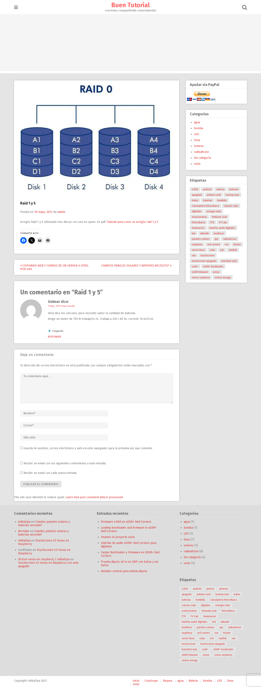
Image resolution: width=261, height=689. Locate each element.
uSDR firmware (200, 272)
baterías (207, 200)
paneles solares (201, 239)
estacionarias (199, 217)
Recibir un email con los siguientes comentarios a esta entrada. (65, 463)
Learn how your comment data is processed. (94, 497)
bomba (198, 128)
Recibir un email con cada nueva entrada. (50, 473)
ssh (222, 250)
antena (220, 189)
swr (194, 255)
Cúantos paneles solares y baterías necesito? (136, 265)
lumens (199, 146)
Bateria (193, 680)
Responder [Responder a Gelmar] (54, 336)
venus (216, 272)
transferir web (229, 261)
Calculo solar (231, 205)
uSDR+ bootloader (213, 266)
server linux (198, 250)
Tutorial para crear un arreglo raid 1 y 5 (132, 222)
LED (196, 134)
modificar (219, 233)
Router (237, 244)
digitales (196, 211)
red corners (213, 244)
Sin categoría (202, 158)
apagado (197, 194)
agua (197, 122)
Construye (151, 680)
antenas (233, 189)
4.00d (195, 189)
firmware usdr (219, 217)
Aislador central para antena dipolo (124, 571)
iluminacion (198, 228)
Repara (167, 680)
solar (197, 164)
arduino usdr (214, 194)
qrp (216, 239)
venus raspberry (201, 277)
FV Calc (223, 222)
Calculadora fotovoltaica (205, 205)
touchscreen (208, 255)
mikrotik (204, 233)
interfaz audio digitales (222, 228)
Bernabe (23, 531)
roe (227, 244)
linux (197, 140)
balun (195, 200)
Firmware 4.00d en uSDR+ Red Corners (126, 521)
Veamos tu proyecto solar (118, 537)
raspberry (197, 244)
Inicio (136, 680)
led (193, 233)
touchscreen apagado (204, 261)
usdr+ (195, 266)
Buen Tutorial (130, 5)
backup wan (232, 194)
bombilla (222, 200)
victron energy (223, 277)
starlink (233, 250)
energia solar (213, 211)
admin (61, 212)
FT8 (212, 222)
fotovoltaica (198, 222)
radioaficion (201, 152)
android (207, 189)
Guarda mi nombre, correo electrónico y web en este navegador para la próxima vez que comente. (88, 448)
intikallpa (24, 521)
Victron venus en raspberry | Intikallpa (44, 559)
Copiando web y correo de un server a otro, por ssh (54, 267)
